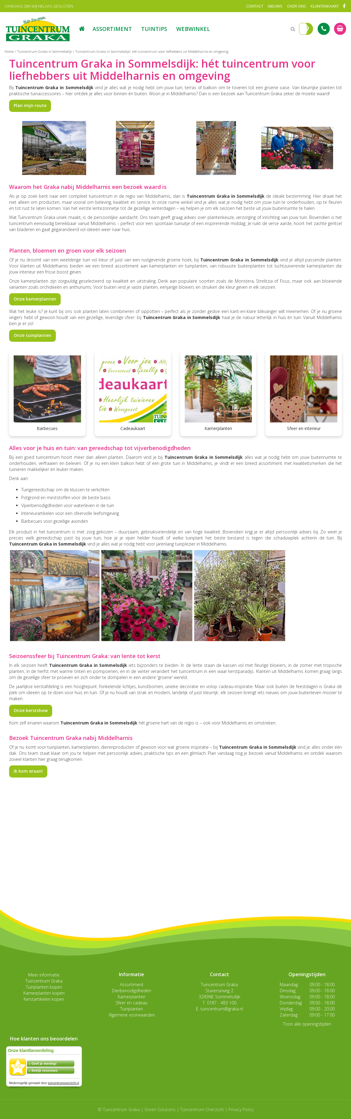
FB (344, 6)
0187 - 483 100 (221, 1003)
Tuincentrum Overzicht (202, 1109)
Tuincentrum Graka (43, 981)
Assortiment (131, 984)
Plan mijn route (30, 105)
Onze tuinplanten (32, 335)
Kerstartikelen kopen (44, 999)
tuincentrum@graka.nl (222, 1009)
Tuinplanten (131, 1009)
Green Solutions (160, 1109)
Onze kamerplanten (35, 299)
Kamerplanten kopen (44, 993)
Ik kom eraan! (28, 771)
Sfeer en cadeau (131, 1003)
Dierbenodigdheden (131, 990)
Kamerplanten (131, 997)
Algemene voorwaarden (132, 1015)
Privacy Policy (241, 1109)
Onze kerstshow (31, 710)
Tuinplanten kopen (44, 987)
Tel (324, 29)
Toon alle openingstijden (307, 1024)
